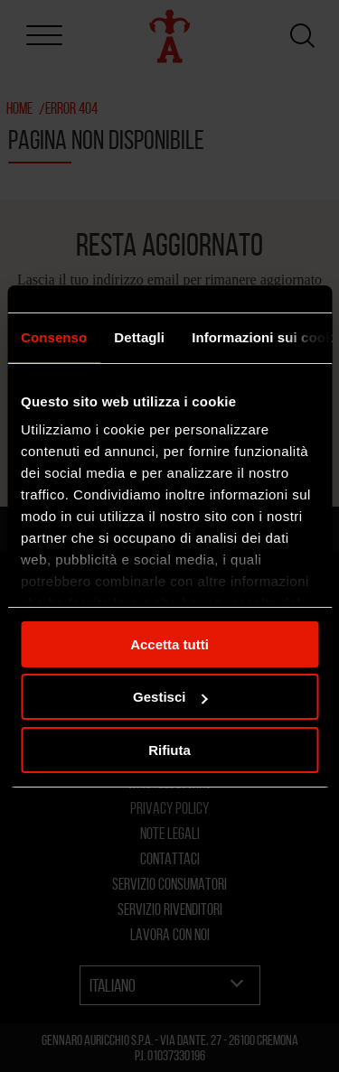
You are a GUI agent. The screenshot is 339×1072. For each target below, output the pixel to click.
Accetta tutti (169, 644)
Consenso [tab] (54, 337)
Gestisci (170, 696)
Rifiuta (169, 750)
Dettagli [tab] (139, 337)
